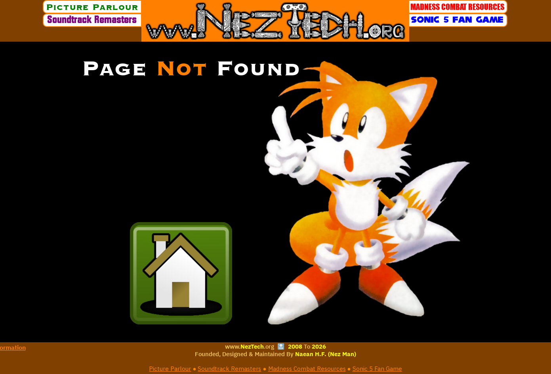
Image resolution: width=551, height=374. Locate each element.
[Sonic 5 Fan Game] (457, 20)
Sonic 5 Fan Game (377, 368)
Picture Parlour (170, 368)
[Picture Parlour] (92, 6)
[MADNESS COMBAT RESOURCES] (457, 6)
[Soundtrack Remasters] (92, 20)
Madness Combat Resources (307, 368)
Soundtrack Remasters (229, 368)
